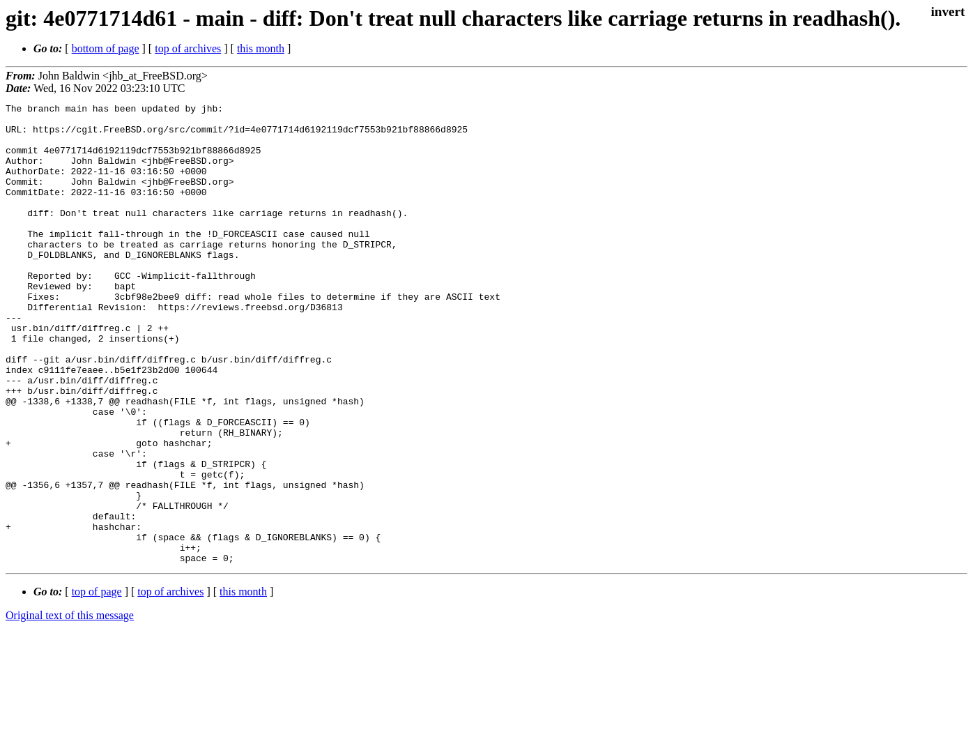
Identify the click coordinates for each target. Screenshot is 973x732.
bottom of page (105, 48)
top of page (97, 683)
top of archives (188, 48)
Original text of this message (70, 707)
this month (260, 48)
